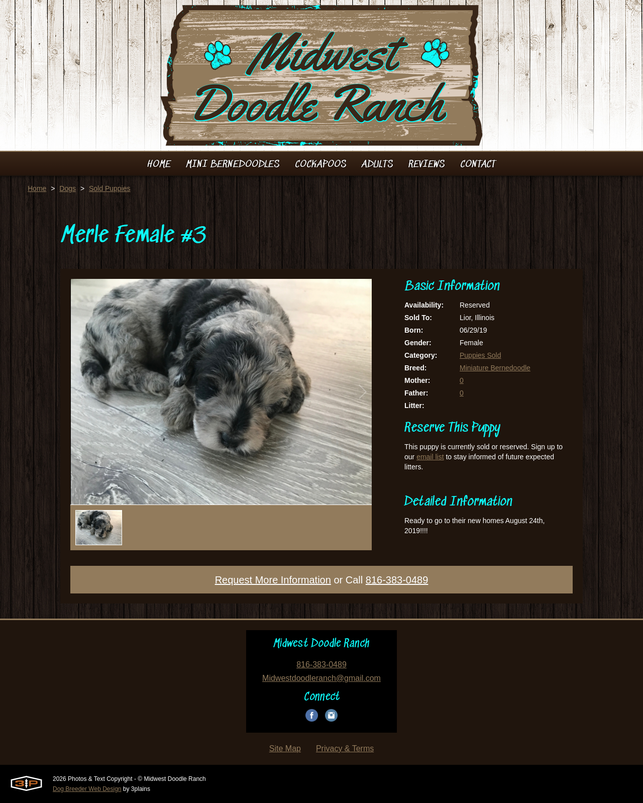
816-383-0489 (397, 579)
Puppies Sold (480, 355)
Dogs (67, 188)
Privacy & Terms (345, 748)
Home (37, 188)
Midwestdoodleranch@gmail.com (321, 678)
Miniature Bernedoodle (495, 368)
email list (430, 457)
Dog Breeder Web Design (87, 788)
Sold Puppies (110, 188)
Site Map (285, 748)
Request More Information (273, 579)
